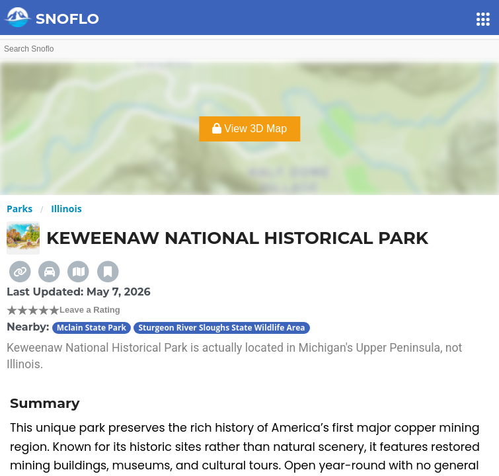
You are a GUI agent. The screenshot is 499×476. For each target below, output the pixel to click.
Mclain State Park (91, 327)
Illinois (66, 208)
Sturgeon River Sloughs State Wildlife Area (221, 327)
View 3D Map (249, 128)
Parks (19, 208)
